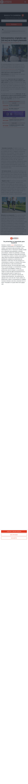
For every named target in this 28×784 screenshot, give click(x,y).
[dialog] (14, 509)
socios (12, 245)
